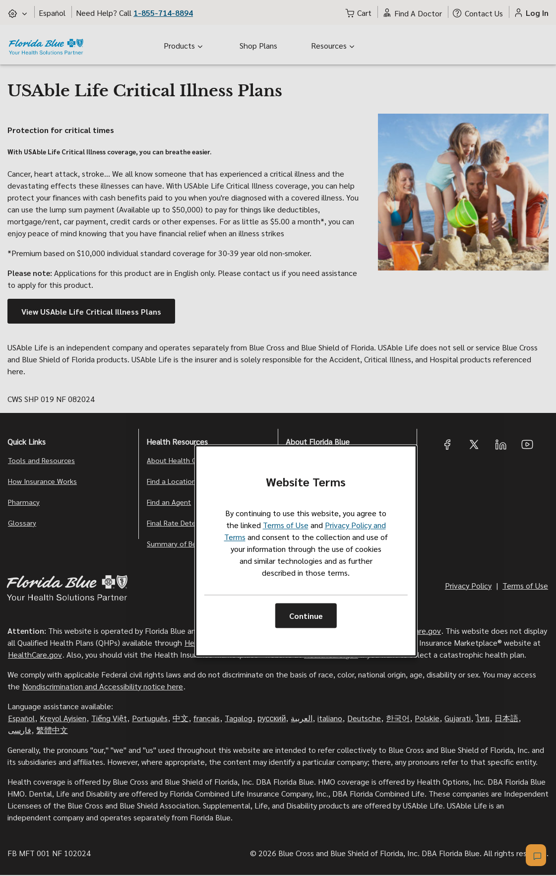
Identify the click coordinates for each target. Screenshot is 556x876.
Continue (306, 615)
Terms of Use (286, 525)
